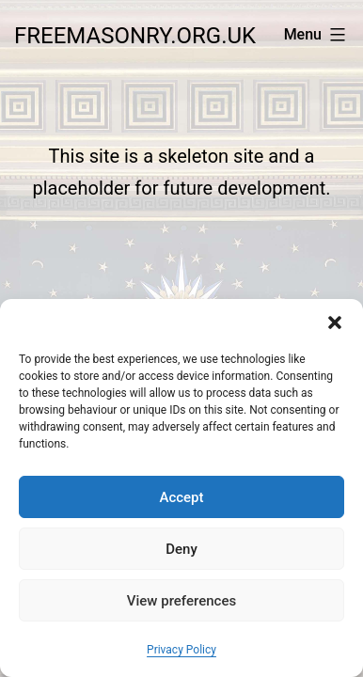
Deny (181, 549)
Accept (181, 497)
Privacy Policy (181, 649)
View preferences (181, 600)
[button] (334, 322)
